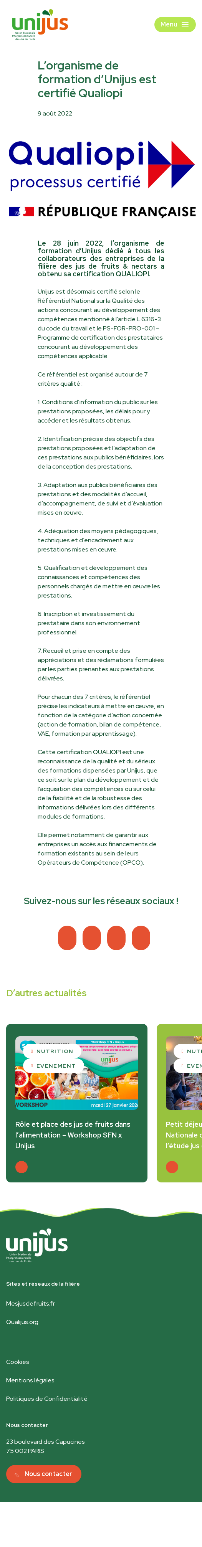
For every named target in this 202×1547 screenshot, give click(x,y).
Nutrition (55, 1051)
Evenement (56, 1065)
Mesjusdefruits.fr (30, 1303)
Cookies (17, 1362)
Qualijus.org (22, 1322)
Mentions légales (30, 1380)
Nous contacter (48, 1474)
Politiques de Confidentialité (47, 1399)
